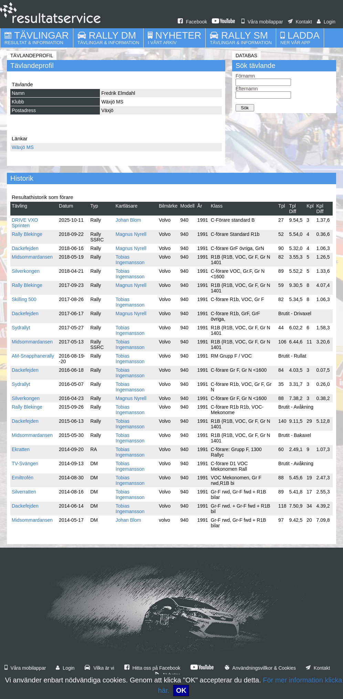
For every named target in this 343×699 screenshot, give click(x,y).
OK (181, 690)
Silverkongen (26, 271)
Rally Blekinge (27, 234)
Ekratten (21, 449)
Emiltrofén (22, 477)
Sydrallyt (21, 327)
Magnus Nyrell (131, 234)
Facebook (192, 21)
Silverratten (24, 492)
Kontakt (300, 21)
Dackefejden (25, 248)
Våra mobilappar (262, 21)
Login (326, 21)
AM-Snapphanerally (33, 356)
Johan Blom (128, 220)
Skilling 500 (24, 299)
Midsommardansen (32, 257)
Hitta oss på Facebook (152, 668)
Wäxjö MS (23, 147)
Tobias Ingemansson (130, 259)
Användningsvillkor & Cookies (260, 668)
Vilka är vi (99, 668)
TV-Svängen (25, 463)
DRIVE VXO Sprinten (25, 222)
